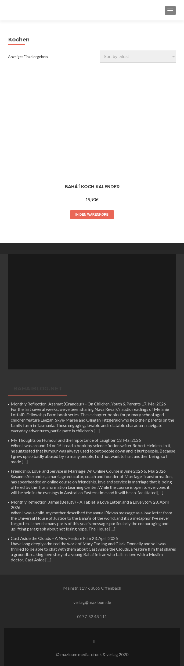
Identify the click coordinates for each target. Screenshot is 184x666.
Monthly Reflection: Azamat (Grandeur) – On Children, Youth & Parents (76, 403)
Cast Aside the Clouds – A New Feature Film (51, 538)
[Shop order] (138, 57)
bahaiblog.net (37, 388)
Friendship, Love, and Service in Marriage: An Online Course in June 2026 (77, 470)
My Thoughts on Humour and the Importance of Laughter (63, 440)
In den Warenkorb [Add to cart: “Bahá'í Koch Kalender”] (92, 214)
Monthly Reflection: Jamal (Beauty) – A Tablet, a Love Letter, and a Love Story (81, 501)
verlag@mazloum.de (92, 602)
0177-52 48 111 (92, 616)
